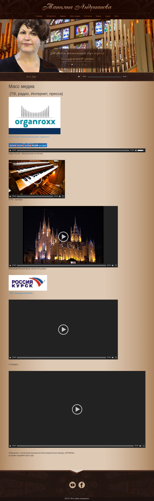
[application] (77, 150)
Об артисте (51, 16)
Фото (116, 16)
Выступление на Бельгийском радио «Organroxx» (29, 137)
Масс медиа (75, 16)
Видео (98, 16)
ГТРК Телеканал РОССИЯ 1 (21, 293)
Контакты (88, 16)
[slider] (73, 150)
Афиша (63, 16)
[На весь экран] (63, 196)
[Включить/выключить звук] (136, 150)
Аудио (107, 16)
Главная (39, 16)
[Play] (10, 150)
